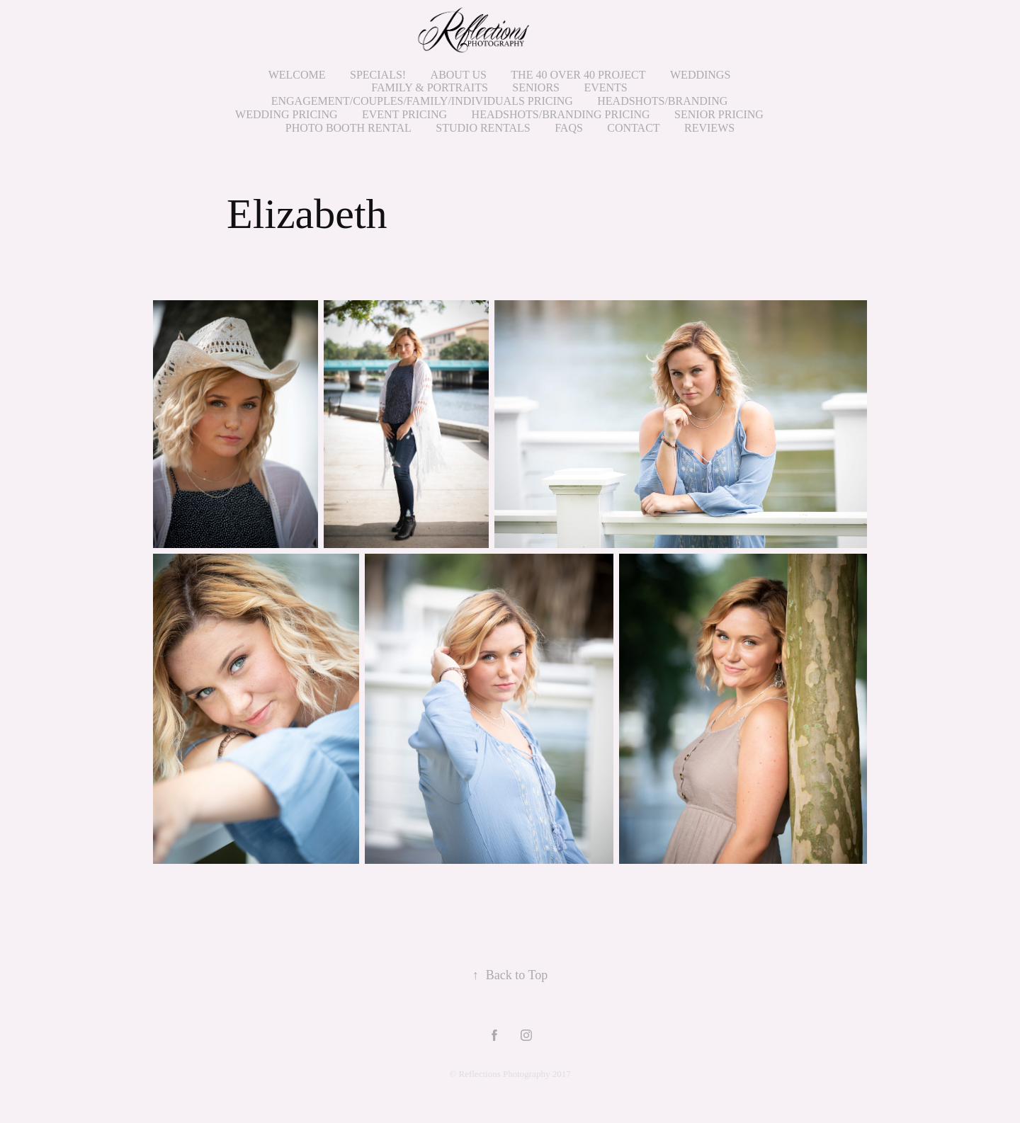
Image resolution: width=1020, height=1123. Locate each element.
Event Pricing (404, 114)
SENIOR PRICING (719, 114)
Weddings (700, 75)
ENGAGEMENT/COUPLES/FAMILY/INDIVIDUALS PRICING (422, 101)
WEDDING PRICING (286, 114)
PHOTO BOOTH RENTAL (348, 128)
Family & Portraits (429, 87)
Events (605, 87)
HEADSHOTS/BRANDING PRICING (561, 114)
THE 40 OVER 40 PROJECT (578, 75)
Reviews (709, 128)
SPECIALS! (378, 75)
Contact (633, 128)
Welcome (297, 75)
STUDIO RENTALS (483, 128)
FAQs (569, 128)
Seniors (536, 87)
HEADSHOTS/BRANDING (662, 101)
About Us (459, 75)
